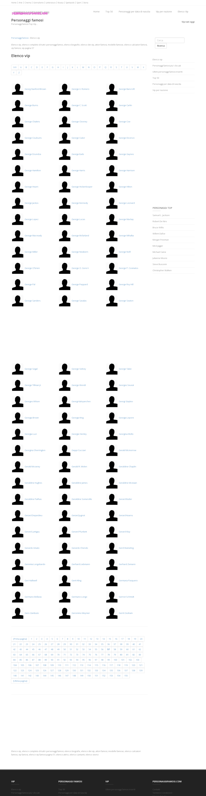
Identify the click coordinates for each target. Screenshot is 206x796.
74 (83, 654)
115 (96, 665)
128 (59, 670)
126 (44, 670)
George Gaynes (119, 154)
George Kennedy (73, 202)
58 (115, 649)
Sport (78, 2)
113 (81, 665)
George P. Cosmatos (121, 268)
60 (127, 649)
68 (46, 654)
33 (90, 644)
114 (89, 665)
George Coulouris (26, 137)
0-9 (14, 67)
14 (103, 638)
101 (122, 659)
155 (126, 675)
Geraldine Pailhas (26, 499)
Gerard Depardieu (26, 515)
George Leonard (120, 202)
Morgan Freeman (161, 239)
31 (77, 644)
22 (20, 644)
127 (52, 670)
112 (74, 665)
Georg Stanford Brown (28, 89)
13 (97, 638)
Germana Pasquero (121, 580)
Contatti (156, 789)
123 (22, 670)
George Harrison (120, 170)
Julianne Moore (160, 258)
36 (108, 644)
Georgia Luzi (24, 433)
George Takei (118, 368)
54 (90, 649)
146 (59, 675)
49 (58, 649)
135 (111, 670)
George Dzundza (26, 154)
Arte (20, 2)
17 (122, 638)
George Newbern (73, 251)
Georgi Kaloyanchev (74, 401)
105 (22, 665)
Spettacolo (70, 2)
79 (115, 654)
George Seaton (119, 300)
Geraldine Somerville (75, 499)
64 (20, 654)
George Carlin (118, 105)
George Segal (24, 368)
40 (133, 644)
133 (96, 670)
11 (85, 638)
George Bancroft (120, 89)
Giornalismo (38, 2)
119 (126, 665)
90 (52, 659)
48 (52, 649)
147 (66, 675)
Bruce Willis (158, 227)
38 (121, 644)
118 (118, 665)
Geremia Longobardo (28, 564)
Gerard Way (117, 531)
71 (64, 654)
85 (20, 659)
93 (71, 659)
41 (140, 644)
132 (89, 670)
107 (37, 665)
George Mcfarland (73, 235)
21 (14, 644)
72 (71, 654)
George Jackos (24, 202)
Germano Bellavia (26, 596)
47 (46, 649)
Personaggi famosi (19, 37)
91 (58, 659)
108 (44, 665)
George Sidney (72, 368)
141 (22, 675)
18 (128, 638)
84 (14, 659)
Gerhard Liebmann (74, 564)
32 (83, 644)
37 (115, 644)
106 (29, 665)
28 (58, 644)
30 (71, 644)
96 (90, 659)
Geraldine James (72, 482)
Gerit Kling (69, 580)
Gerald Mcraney (25, 466)
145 (52, 675)
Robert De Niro (160, 221)
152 (103, 675)
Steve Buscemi (160, 264)
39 (127, 644)
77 (102, 654)
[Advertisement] (79, 336)
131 (81, 670)
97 (96, 659)
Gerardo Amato (25, 547)
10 (78, 638)
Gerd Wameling (119, 547)
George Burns (24, 105)
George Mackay (119, 219)
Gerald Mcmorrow (120, 450)
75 (90, 654)
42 (14, 649)
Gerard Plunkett (72, 531)
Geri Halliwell (24, 580)
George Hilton (118, 186)
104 (15, 665)
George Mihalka (119, 235)
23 (27, 644)
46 (39, 649)
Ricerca (161, 45)
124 (29, 670)
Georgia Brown (25, 417)
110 (59, 665)
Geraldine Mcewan (121, 482)
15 (110, 638)
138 (133, 670)
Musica (60, 2)
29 (64, 644)
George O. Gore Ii (73, 268)
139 (140, 670)
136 (118, 670)
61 (133, 649)
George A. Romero (73, 89)
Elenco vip (157, 59)
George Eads (71, 154)
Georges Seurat (119, 385)
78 (108, 654)
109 (52, 665)
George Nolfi (118, 251)
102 (130, 659)
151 (96, 675)
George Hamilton (26, 170)
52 (77, 649)
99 (108, 659)
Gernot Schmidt (119, 596)
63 (14, 654)
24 (33, 644)
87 (33, 659)
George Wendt (72, 385)
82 (133, 654)
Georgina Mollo (119, 433)
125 (37, 670)
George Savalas (72, 300)
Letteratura (51, 2)
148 (74, 675)
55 (96, 649)
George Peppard (73, 284)
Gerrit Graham (119, 613)
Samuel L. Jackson (161, 215)
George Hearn (24, 186)
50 (64, 649)
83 (140, 654)
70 (58, 654)
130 (74, 670)
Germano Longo (72, 596)
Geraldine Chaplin (120, 466)
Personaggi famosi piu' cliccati (167, 65)
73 (77, 654)
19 (135, 638)
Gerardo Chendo (73, 547)
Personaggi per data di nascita (134, 11)
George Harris (71, 170)
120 (133, 665)
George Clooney (72, 121)
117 (111, 665)
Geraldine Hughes (26, 482)
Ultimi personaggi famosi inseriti (168, 71)
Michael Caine (159, 252)
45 (33, 649)
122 (15, 670)
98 (102, 659)
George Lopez (24, 219)
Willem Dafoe (159, 233)
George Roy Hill (119, 284)
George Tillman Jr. (26, 385)
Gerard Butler (118, 499)
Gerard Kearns (119, 515)
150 (89, 675)
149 (81, 675)
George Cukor (71, 137)
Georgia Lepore (119, 417)
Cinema (27, 2)
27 (52, 644)
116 (103, 665)
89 (46, 659)
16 (116, 638)
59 (121, 649)
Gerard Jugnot (71, 515)
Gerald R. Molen (72, 466)
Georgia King (71, 417)
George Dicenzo (120, 137)
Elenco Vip (183, 11)
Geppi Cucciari (72, 450)
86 (27, 659)
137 (126, 670)
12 (91, 638)
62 (140, 649)
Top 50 (109, 11)
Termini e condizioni (162, 792)
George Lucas (71, 219)
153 (111, 675)
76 (96, 654)
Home (14, 2)
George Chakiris (25, 121)
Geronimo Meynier (74, 613)
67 (39, 654)
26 (46, 644)
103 (137, 659)
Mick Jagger (158, 245)
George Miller (24, 251)
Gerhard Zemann (120, 564)
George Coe (117, 121)
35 (102, 644)
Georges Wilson (25, 401)
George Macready (26, 235)
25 (39, 644)
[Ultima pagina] (20, 680)
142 (29, 675)
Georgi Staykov (119, 401)
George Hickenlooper (75, 186)
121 (140, 665)
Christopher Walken (162, 270)
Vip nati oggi (188, 21)
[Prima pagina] (20, 638)
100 (115, 659)
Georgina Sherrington (28, 450)
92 (64, 659)
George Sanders (25, 300)
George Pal (23, 284)
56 (102, 649)
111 (66, 665)
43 (20, 649)
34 (96, 644)
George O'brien (25, 268)
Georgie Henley (72, 433)
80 (121, 654)
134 (103, 670)
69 (52, 654)
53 (83, 649)
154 (118, 675)
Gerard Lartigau (25, 531)
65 (27, 654)
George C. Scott (72, 105)
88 (39, 659)
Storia (85, 2)
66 (33, 654)
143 (37, 675)
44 (27, 649)
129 (66, 670)
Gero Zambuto (25, 613)
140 (15, 675)
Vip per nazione (164, 11)
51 (71, 649)
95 (83, 659)
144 (44, 675)
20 (141, 638)
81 (127, 654)
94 (77, 659)
